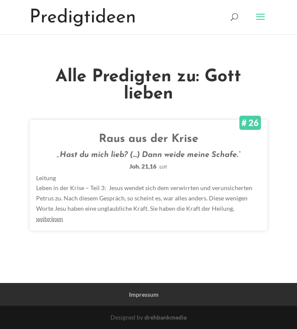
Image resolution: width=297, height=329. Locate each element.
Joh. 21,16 (148, 166)
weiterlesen (49, 218)
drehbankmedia (165, 317)
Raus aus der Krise (148, 139)
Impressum (144, 294)
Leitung (46, 177)
